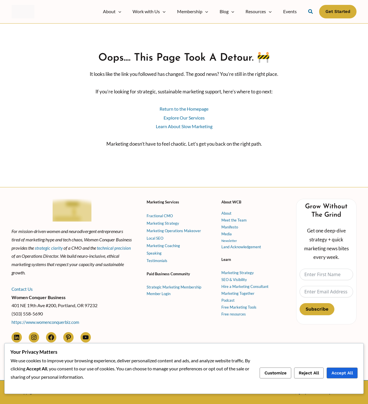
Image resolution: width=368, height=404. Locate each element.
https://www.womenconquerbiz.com (48, 320)
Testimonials (157, 259)
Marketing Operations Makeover (174, 229)
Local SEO (155, 236)
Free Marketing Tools (238, 305)
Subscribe (317, 307)
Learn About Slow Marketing (184, 126)
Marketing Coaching (163, 244)
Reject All (309, 373)
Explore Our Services (184, 118)
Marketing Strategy (163, 222)
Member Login (158, 292)
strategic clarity (49, 246)
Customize (275, 373)
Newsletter (229, 239)
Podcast (228, 299)
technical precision (115, 246)
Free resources (233, 312)
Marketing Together (237, 292)
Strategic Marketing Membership (174, 285)
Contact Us (23, 287)
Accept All (342, 373)
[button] (131, 11)
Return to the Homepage (184, 109)
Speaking (154, 251)
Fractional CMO (160, 214)
